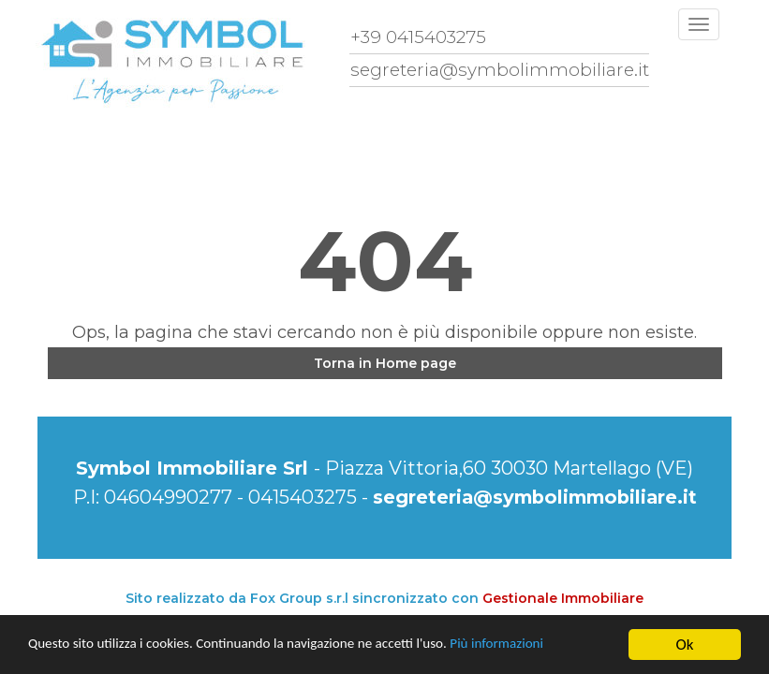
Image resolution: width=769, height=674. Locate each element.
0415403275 (298, 497)
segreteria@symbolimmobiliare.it (535, 497)
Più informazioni (554, 646)
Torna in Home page (385, 363)
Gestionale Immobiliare (562, 598)
